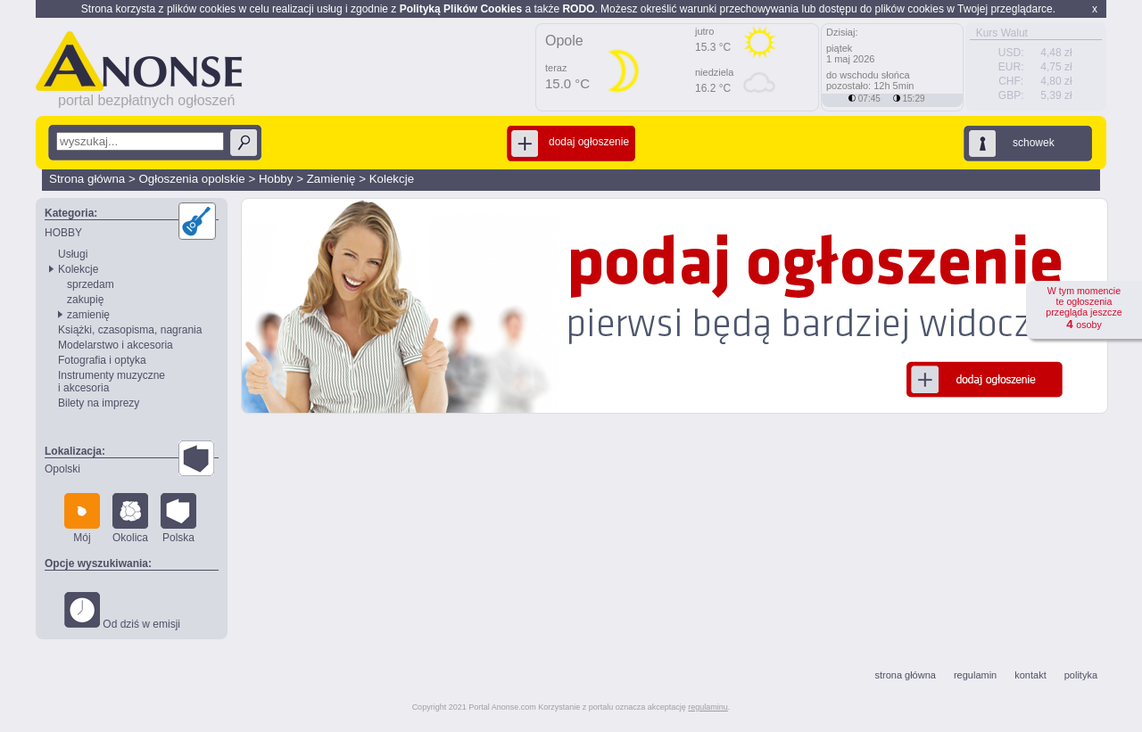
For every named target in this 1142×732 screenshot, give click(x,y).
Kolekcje (391, 178)
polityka (1080, 675)
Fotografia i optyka (102, 360)
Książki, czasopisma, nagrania (130, 330)
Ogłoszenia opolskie (191, 178)
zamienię (88, 314)
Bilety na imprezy (98, 403)
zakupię (85, 299)
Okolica (130, 518)
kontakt (1030, 675)
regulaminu (708, 707)
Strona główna (87, 178)
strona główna (905, 675)
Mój (82, 518)
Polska (178, 518)
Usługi (72, 254)
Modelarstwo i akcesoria (115, 345)
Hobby (276, 178)
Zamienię (331, 178)
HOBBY (63, 232)
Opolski (62, 469)
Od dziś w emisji (122, 611)
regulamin (975, 675)
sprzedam (90, 284)
